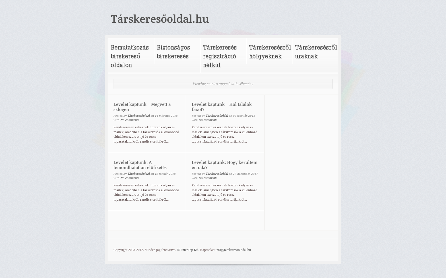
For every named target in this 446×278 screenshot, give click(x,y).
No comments (129, 120)
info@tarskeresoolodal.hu (233, 250)
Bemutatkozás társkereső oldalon (130, 56)
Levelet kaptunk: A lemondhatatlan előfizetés (140, 165)
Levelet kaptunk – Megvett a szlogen (142, 107)
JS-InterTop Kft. (188, 250)
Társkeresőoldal (138, 115)
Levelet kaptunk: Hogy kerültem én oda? (224, 165)
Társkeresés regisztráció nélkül (220, 56)
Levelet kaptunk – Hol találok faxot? (222, 107)
